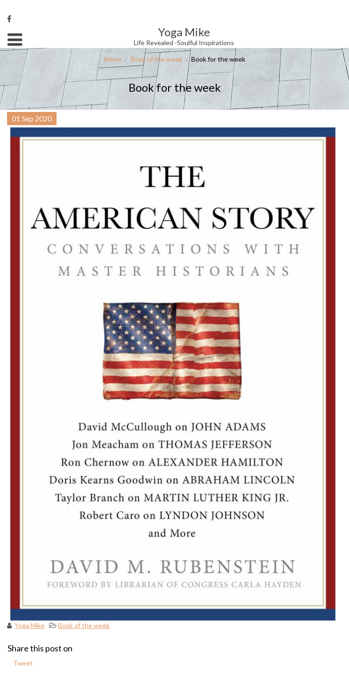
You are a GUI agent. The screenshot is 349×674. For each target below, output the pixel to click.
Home (113, 59)
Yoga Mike (30, 625)
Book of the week (156, 59)
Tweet (23, 663)
